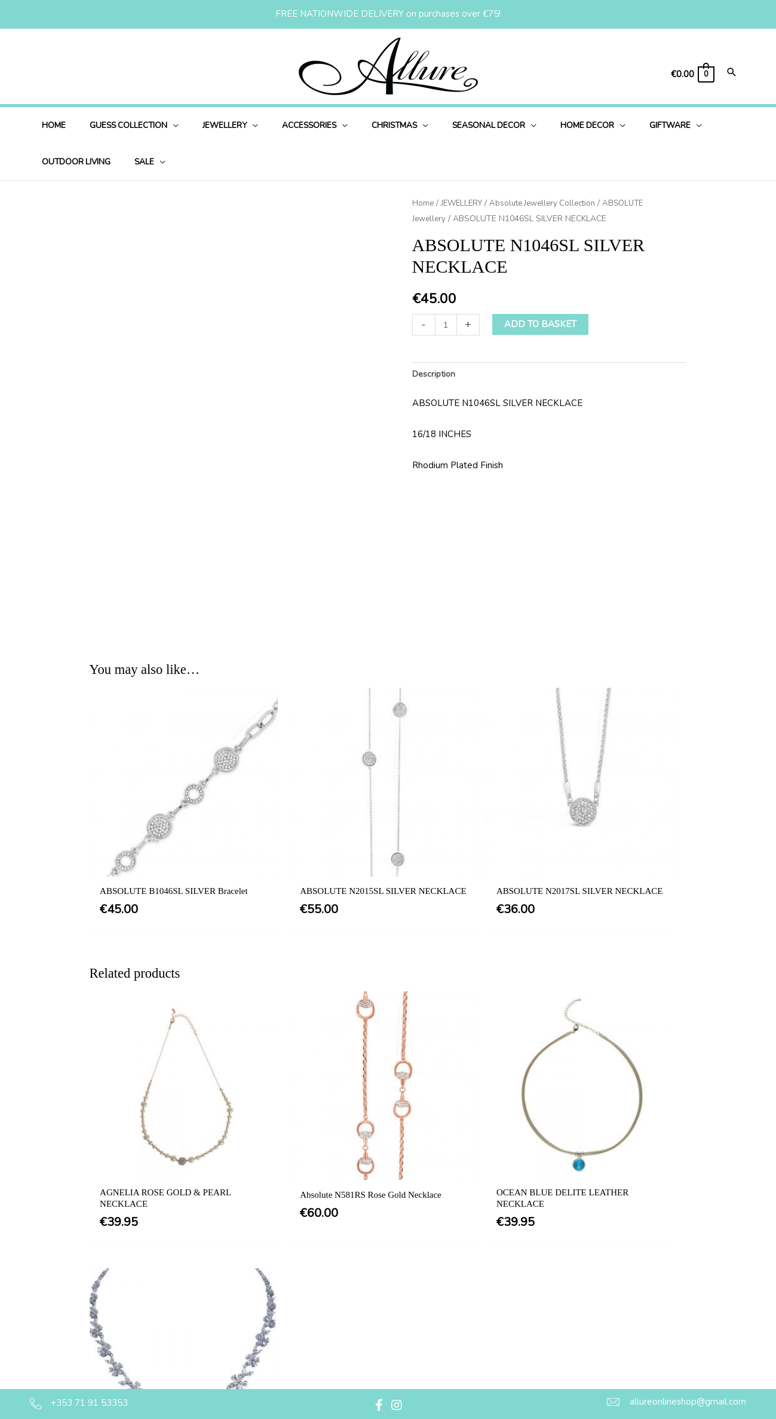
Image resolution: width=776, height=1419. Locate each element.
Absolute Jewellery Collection (550, 203)
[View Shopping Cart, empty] (692, 74)
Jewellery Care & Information (414, 1354)
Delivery (372, 1305)
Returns (371, 1329)
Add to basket (541, 324)
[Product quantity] (446, 324)
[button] (379, 1405)
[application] (161, 125)
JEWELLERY (463, 203)
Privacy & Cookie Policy (403, 1281)
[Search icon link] (732, 73)
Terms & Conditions (395, 1257)
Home (423, 203)
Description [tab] (435, 374)
